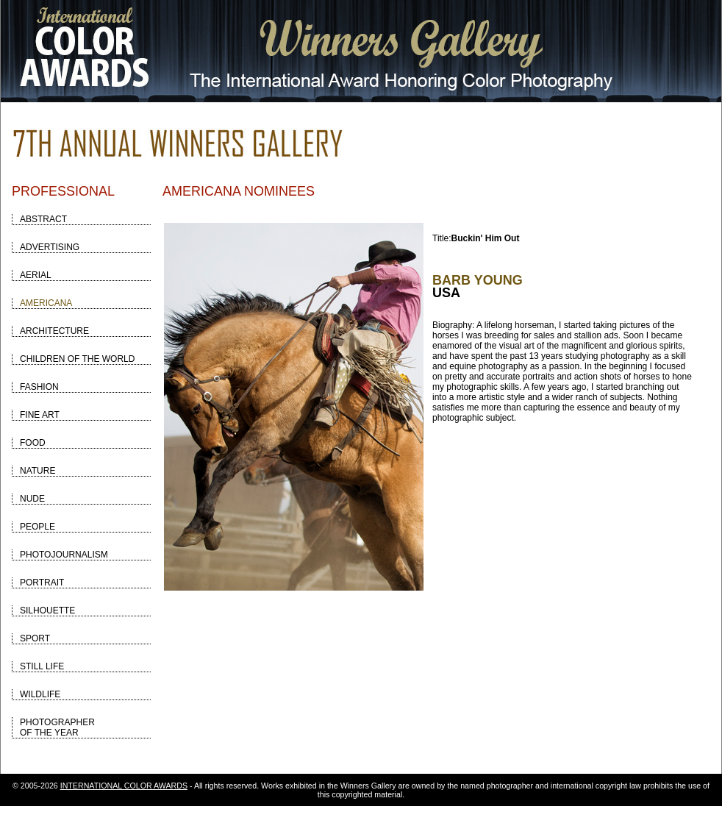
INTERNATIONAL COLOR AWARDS (123, 785)
